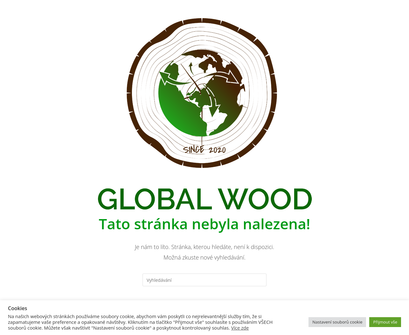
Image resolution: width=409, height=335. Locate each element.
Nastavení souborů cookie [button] (337, 322)
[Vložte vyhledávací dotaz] (204, 280)
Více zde (240, 327)
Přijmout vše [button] (385, 322)
